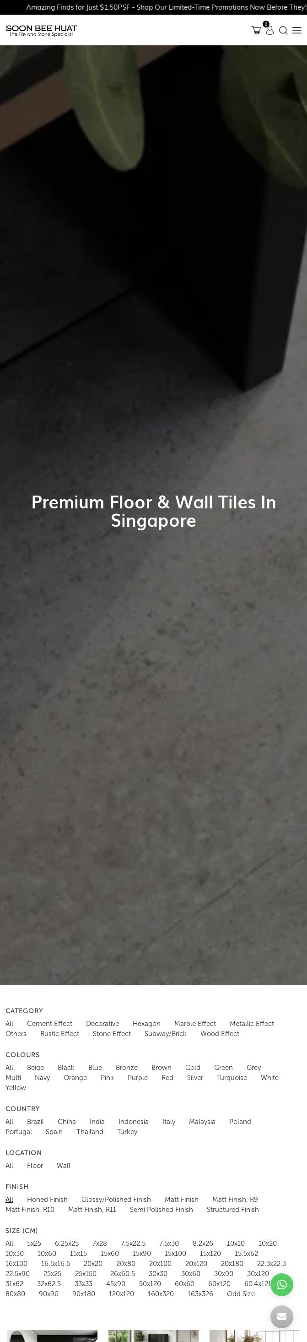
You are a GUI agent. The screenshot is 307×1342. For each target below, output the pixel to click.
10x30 (14, 1253)
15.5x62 (246, 1253)
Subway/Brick (166, 1034)
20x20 (93, 1264)
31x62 (14, 1284)
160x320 (161, 1294)
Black (66, 1068)
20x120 (196, 1264)
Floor (35, 1166)
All (9, 1024)
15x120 (210, 1253)
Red (167, 1078)
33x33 (83, 1284)
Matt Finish (182, 1199)
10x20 (268, 1243)
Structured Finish (233, 1210)
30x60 (190, 1274)
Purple (138, 1078)
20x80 (125, 1264)
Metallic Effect (252, 1024)
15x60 (110, 1253)
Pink (107, 1078)
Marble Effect (195, 1024)
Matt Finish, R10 (29, 1210)
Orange (75, 1078)
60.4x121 (257, 1284)
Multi (13, 1078)
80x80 (15, 1294)
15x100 (175, 1253)
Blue (95, 1068)
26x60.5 (122, 1274)
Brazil (35, 1122)
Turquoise (232, 1078)
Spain (54, 1132)
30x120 (258, 1274)
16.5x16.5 (55, 1264)
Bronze (127, 1068)
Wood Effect (219, 1034)
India (97, 1122)
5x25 (34, 1243)
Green (223, 1068)
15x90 (142, 1253)
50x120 (150, 1284)
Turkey (127, 1132)
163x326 (200, 1294)
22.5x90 (17, 1274)
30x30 (158, 1274)
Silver (195, 1078)
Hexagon (147, 1024)
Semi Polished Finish (161, 1210)
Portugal (18, 1132)
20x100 (160, 1264)
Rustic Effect (59, 1034)
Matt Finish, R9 (235, 1199)
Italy (168, 1122)
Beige (35, 1068)
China (67, 1122)
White (270, 1078)
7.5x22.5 (133, 1243)
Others (16, 1034)
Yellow (15, 1088)
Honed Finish (47, 1199)
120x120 (121, 1294)
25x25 (52, 1274)
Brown (161, 1068)
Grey (254, 1068)
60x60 (184, 1284)
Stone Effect (112, 1034)
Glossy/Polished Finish (116, 1199)
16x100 (16, 1264)
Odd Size (241, 1294)
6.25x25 (67, 1243)
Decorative (102, 1024)
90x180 (83, 1294)
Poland (240, 1122)
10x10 (236, 1243)
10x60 (47, 1253)
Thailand (89, 1132)
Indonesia (133, 1122)
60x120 (219, 1284)
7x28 (99, 1243)
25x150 (86, 1274)
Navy (42, 1078)
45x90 (115, 1284)
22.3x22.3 (271, 1264)
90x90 (49, 1294)
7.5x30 (169, 1243)
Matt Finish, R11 (92, 1210)
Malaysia (202, 1122)
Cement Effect (49, 1024)
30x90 (223, 1274)
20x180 (232, 1264)
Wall (63, 1166)
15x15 (78, 1253)
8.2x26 (203, 1243)
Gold (192, 1068)
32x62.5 (49, 1284)
